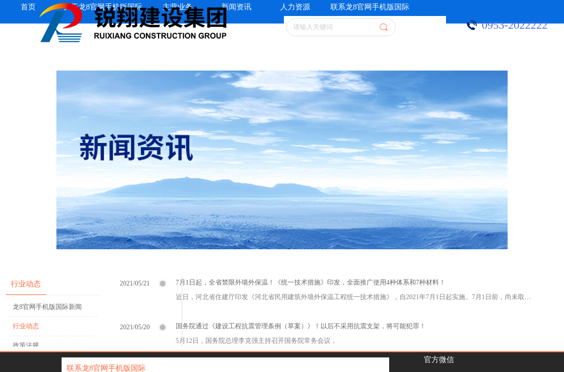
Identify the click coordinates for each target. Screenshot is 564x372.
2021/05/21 (135, 283)
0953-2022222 (515, 25)
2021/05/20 (135, 327)
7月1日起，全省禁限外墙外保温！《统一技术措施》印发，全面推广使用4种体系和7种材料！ (311, 282)
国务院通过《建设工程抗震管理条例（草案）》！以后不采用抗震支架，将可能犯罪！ (301, 326)
